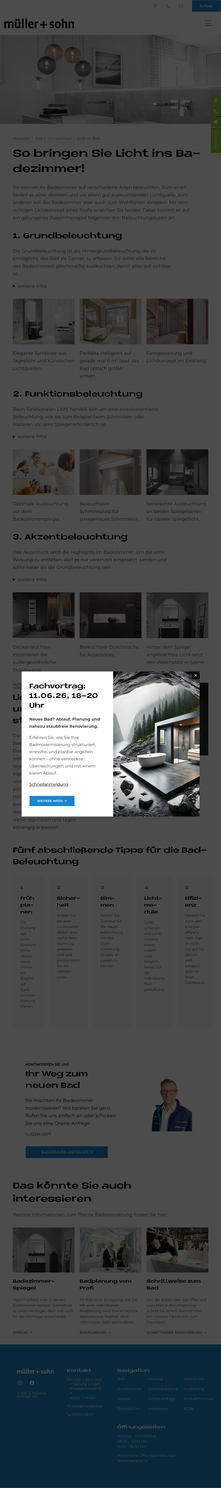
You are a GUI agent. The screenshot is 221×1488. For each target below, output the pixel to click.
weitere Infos (50, 801)
